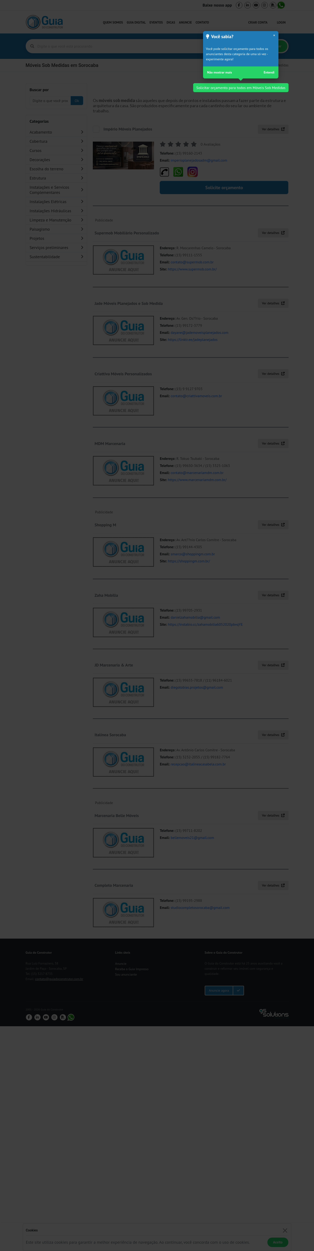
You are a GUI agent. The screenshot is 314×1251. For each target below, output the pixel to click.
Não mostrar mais (219, 72)
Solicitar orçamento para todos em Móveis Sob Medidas (240, 87)
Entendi (269, 72)
